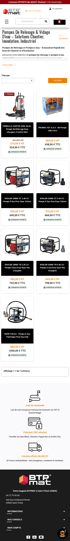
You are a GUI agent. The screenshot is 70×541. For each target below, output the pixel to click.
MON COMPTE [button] (14, 528)
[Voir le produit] (17, 140)
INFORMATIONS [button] (15, 511)
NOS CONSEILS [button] (14, 519)
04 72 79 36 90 (33, 11)
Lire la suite (9, 65)
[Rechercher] (32, 21)
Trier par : (6, 75)
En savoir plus (55, 2)
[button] (64, 511)
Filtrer (58, 80)
